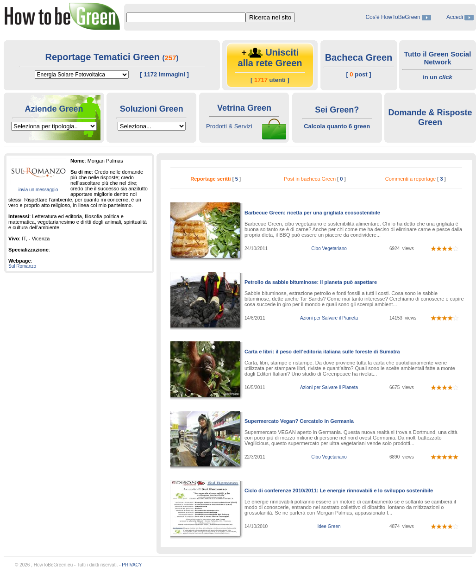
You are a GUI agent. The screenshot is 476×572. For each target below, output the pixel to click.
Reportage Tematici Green (103, 57)
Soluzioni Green (151, 108)
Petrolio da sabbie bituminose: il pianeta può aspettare (310, 282)
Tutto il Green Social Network (437, 58)
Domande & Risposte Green (430, 117)
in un (437, 77)
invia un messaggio (38, 189)
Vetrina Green (244, 108)
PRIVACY (132, 564)
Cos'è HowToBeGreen (393, 17)
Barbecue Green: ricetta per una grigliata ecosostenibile (312, 212)
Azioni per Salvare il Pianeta (329, 318)
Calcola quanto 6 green (337, 126)
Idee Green (328, 526)
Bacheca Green (359, 57)
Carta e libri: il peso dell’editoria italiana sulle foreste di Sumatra (322, 351)
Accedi (454, 17)
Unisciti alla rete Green (270, 57)
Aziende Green (54, 108)
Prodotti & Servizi (229, 126)
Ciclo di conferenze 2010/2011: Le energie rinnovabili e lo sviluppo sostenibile (338, 490)
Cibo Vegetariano (329, 248)
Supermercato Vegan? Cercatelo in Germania (299, 421)
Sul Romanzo (22, 266)
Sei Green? (337, 109)
